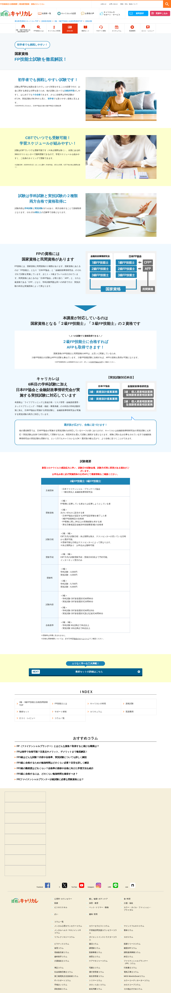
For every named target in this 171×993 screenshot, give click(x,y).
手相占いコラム (60, 985)
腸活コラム (93, 944)
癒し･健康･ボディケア (98, 899)
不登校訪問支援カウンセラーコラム (103, 931)
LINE (109, 887)
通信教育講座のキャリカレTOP (26, 21)
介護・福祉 (128, 903)
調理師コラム (94, 948)
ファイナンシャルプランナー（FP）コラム (136, 962)
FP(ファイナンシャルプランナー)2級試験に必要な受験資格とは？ (50, 779)
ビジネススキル (60, 907)
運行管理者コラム (96, 972)
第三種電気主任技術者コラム (66, 976)
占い (56, 914)
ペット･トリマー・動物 (99, 907)
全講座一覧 (46, 13)
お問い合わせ (113, 4)
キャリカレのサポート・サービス (112, 13)
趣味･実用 (93, 914)
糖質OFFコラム (130, 948)
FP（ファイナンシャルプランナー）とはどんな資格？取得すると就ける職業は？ (58, 746)
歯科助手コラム (60, 957)
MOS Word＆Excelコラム (134, 976)
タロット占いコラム (97, 985)
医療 (56, 903)
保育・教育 (93, 903)
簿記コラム (59, 968)
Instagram (91, 887)
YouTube (74, 887)
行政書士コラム (130, 968)
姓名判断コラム (95, 989)
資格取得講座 (46, 21)
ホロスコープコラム (132, 985)
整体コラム (128, 930)
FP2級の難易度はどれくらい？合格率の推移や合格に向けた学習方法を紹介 (55, 768)
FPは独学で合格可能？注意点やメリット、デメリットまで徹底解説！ (52, 751)
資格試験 (88, 21)
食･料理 (127, 899)
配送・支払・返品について (129, 4)
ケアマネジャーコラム (98, 961)
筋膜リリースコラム (132, 944)
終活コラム (128, 957)
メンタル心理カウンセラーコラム (68, 926)
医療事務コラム (95, 952)
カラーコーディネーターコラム (137, 980)
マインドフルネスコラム (134, 926)
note (126, 887)
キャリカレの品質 (68, 13)
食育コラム (59, 948)
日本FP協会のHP (96, 362)
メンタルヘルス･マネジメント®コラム (67, 931)
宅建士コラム (94, 968)
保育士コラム (94, 957)
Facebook (40, 887)
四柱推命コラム (60, 989)
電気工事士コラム (131, 972)
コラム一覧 (59, 922)
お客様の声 (89, 13)
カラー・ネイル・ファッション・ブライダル (138, 908)
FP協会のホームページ (80, 639)
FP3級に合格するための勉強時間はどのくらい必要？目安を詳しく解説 (53, 763)
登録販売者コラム (61, 952)
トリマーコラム (95, 980)
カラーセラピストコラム (99, 926)
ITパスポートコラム (62, 980)
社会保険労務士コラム (63, 972)
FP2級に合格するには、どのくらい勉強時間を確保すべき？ (47, 774)
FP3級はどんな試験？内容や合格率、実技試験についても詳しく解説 (52, 757)
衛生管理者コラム (96, 976)
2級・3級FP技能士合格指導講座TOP (68, 21)
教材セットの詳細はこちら (67, 672)
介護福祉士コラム (61, 961)
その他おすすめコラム (133, 989)
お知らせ (103, 4)
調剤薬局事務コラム (132, 952)
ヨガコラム (128, 937)
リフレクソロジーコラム (64, 937)
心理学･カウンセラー (63, 899)
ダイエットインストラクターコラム (103, 938)
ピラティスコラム (61, 944)
